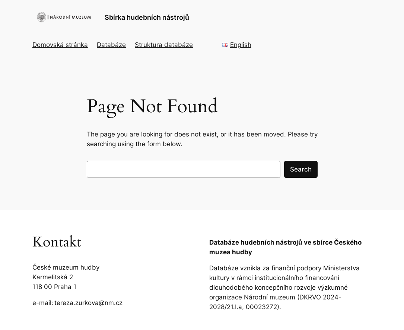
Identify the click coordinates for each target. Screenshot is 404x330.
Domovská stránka (60, 44)
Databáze (111, 44)
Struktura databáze (164, 44)
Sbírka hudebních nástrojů (147, 17)
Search (301, 169)
